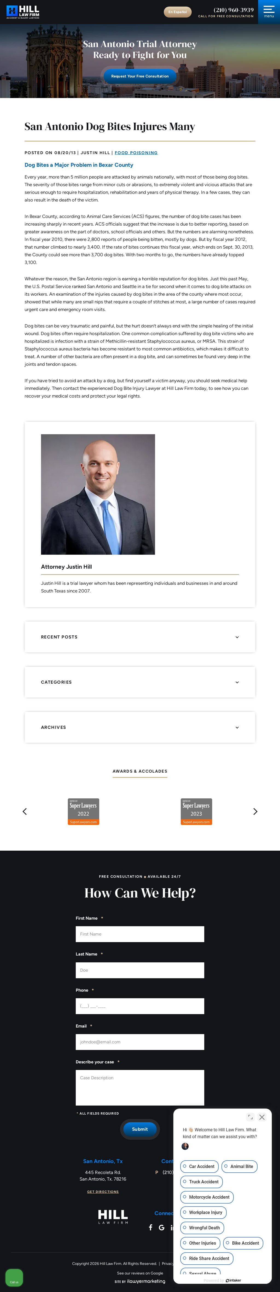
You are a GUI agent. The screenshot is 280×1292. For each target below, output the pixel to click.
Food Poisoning (136, 152)
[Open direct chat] (250, 1117)
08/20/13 (65, 152)
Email (84, 1026)
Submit (140, 1129)
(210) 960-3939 (234, 10)
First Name (89, 918)
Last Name (89, 954)
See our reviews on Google (140, 1273)
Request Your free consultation (140, 76)
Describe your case (98, 1062)
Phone (85, 990)
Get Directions (103, 1192)
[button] (24, 812)
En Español (177, 12)
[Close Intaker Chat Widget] (262, 1117)
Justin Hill (95, 152)
